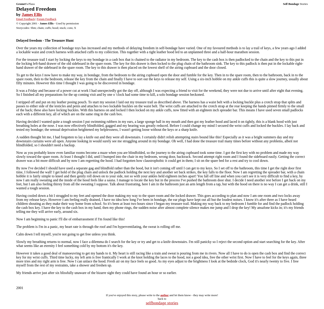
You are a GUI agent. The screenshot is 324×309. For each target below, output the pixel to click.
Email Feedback (25, 19)
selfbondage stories (162, 303)
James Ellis (32, 14)
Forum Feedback (46, 19)
